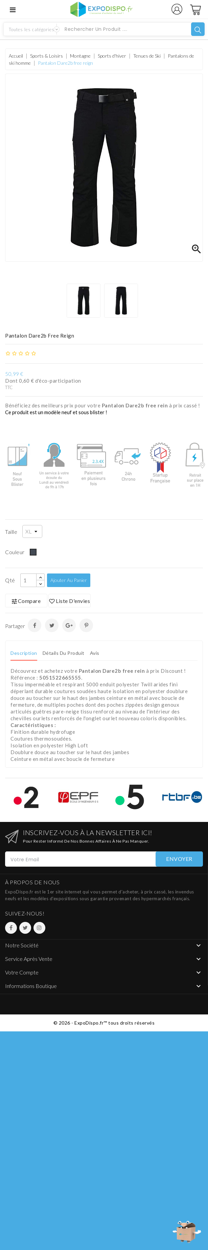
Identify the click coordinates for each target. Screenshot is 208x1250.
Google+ (69, 625)
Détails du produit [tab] (64, 653)
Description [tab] (23, 653)
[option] (85, 301)
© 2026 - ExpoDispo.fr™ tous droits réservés (104, 1023)
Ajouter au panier (68, 580)
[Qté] (28, 580)
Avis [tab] (94, 653)
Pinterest (86, 625)
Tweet (52, 625)
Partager (34, 625)
